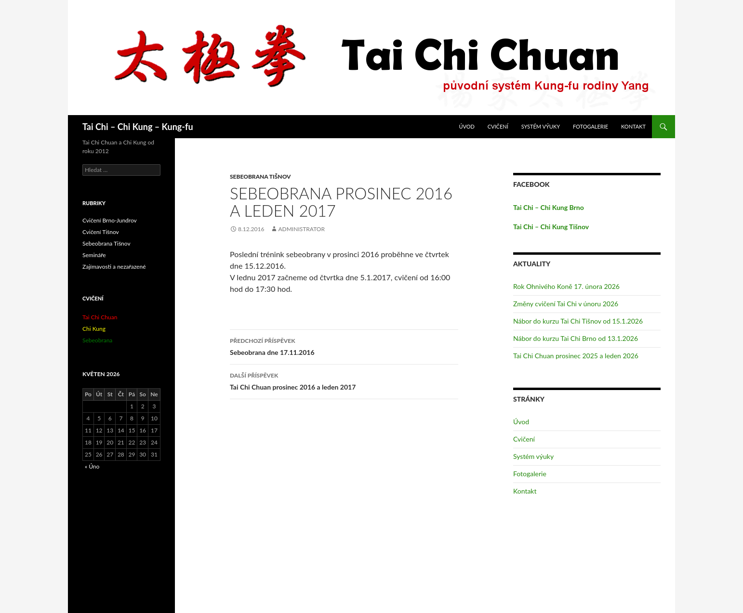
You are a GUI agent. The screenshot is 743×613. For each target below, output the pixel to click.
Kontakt (633, 126)
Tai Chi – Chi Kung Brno (548, 207)
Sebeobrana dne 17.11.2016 (344, 345)
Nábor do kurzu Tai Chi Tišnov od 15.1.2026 (578, 321)
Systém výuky (540, 126)
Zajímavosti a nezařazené (114, 266)
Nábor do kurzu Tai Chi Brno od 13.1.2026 (575, 338)
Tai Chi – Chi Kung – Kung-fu (137, 126)
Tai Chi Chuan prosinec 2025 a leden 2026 (575, 356)
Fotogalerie (590, 126)
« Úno (92, 466)
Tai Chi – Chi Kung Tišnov (551, 226)
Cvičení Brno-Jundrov (109, 220)
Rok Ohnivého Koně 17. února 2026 (566, 286)
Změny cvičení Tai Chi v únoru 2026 (565, 304)
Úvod (467, 126)
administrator (301, 229)
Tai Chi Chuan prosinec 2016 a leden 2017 (344, 380)
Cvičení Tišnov (100, 231)
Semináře (94, 255)
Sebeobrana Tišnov (260, 176)
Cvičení (498, 126)
